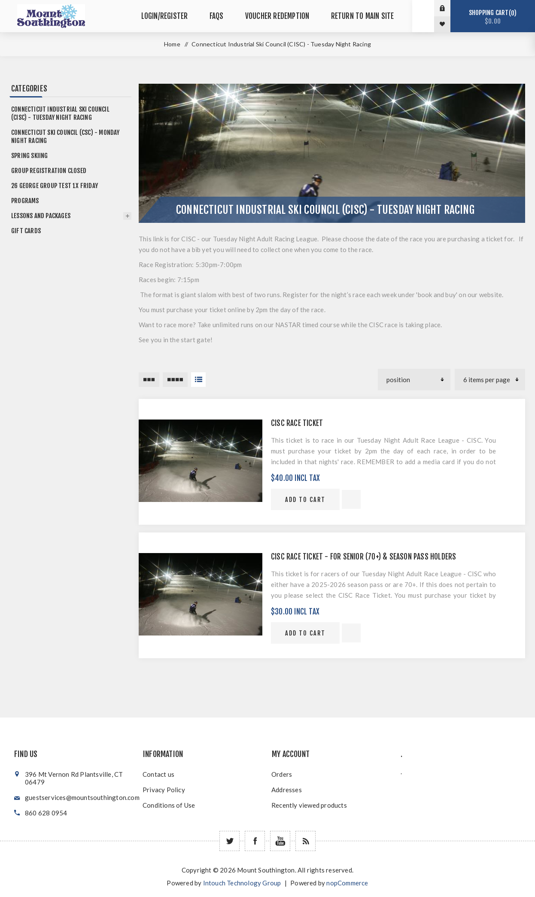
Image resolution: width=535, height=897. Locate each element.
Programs (25, 201)
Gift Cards (26, 231)
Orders (281, 774)
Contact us (158, 774)
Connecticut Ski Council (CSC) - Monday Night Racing (65, 136)
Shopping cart (493, 17)
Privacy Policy (164, 790)
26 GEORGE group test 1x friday (54, 186)
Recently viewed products (309, 805)
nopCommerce (347, 883)
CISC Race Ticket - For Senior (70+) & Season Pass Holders (363, 556)
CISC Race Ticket (297, 423)
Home (172, 44)
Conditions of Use (169, 805)
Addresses (286, 790)
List (198, 379)
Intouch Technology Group (242, 883)
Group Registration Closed (48, 171)
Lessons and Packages (40, 216)
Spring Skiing (29, 156)
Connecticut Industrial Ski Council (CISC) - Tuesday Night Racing (60, 113)
